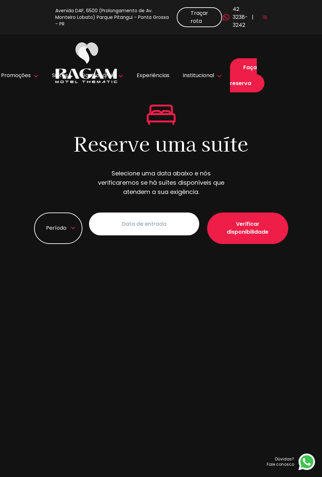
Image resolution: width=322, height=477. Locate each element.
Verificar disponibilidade (250, 224)
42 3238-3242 (232, 17)
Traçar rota (199, 17)
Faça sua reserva (243, 75)
